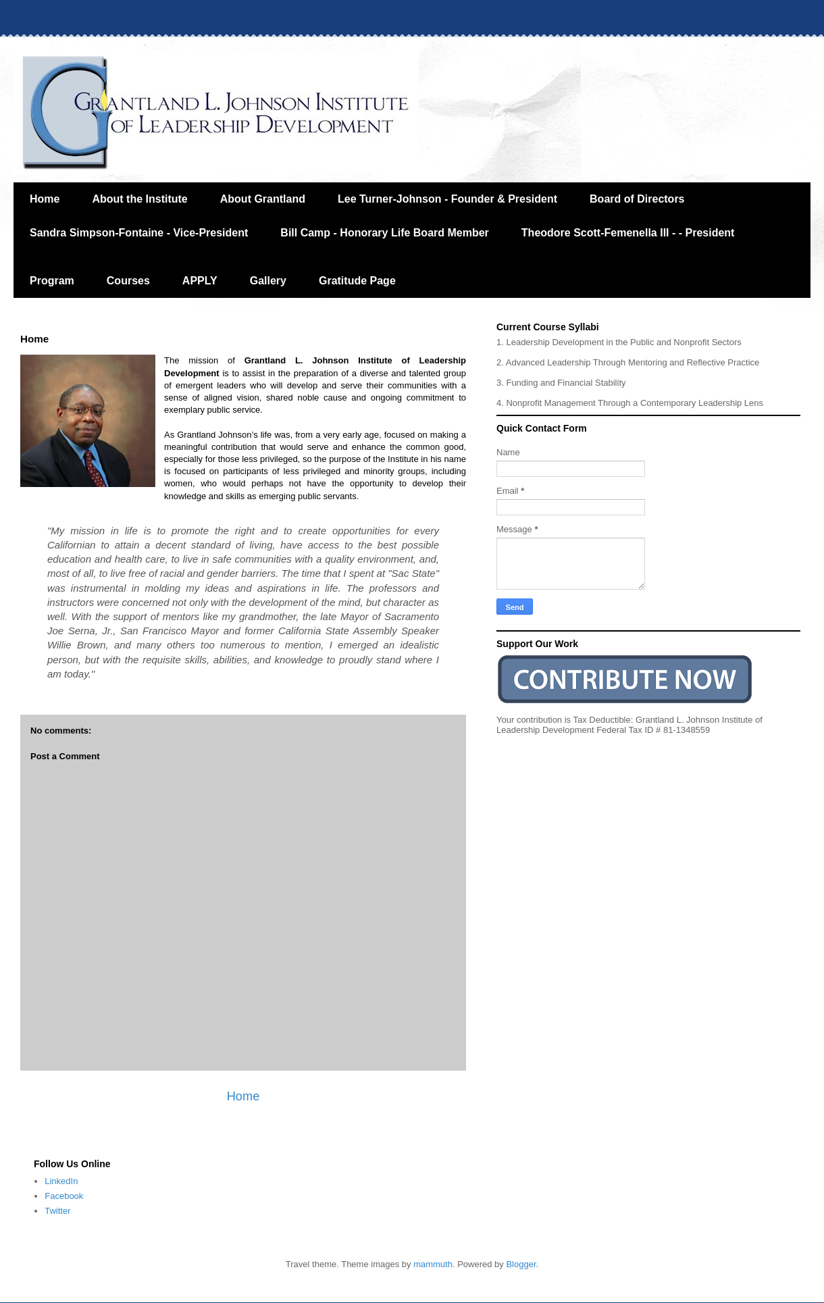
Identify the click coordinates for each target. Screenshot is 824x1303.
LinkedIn (61, 1181)
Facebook (64, 1196)
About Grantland (262, 199)
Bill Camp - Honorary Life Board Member (384, 232)
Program (52, 280)
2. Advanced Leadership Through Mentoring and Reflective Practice (627, 362)
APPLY (199, 280)
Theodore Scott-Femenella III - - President (628, 232)
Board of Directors (637, 199)
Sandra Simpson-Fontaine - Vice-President (139, 232)
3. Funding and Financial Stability (561, 383)
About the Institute (139, 199)
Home (44, 199)
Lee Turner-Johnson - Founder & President (447, 199)
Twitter (57, 1211)
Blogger (521, 1264)
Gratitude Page (357, 280)
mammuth (433, 1264)
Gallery (268, 280)
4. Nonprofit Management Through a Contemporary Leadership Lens (629, 403)
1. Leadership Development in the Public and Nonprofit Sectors (619, 342)
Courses (128, 280)
